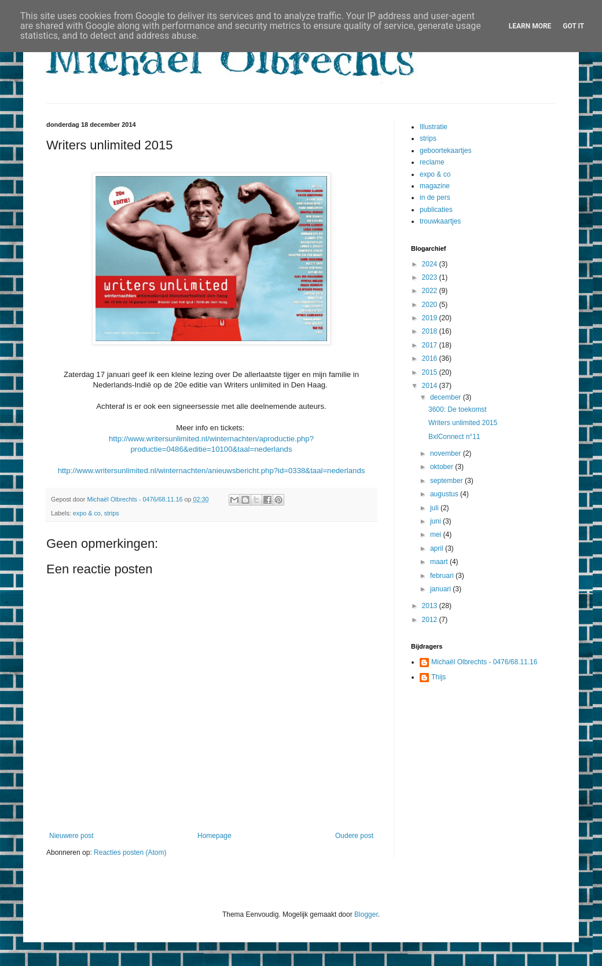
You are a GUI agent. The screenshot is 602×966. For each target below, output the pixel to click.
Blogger (366, 914)
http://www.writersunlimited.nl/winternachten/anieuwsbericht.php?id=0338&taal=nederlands (211, 470)
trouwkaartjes (440, 221)
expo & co (87, 513)
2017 (430, 345)
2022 (430, 291)
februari (443, 576)
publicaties (436, 210)
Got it (573, 26)
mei (436, 534)
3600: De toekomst (457, 409)
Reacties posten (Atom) (130, 852)
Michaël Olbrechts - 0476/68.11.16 (484, 662)
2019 (430, 318)
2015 (430, 372)
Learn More (530, 26)
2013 (430, 606)
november (446, 453)
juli (435, 508)
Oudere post (354, 836)
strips (111, 513)
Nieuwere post (71, 836)
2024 (430, 264)
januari (441, 589)
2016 (430, 358)
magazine (435, 186)
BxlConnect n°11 (454, 437)
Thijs (438, 677)
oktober (442, 467)
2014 (430, 386)
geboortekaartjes (445, 151)
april (437, 548)
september (447, 481)
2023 (430, 277)
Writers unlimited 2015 (462, 423)
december (446, 397)
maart (440, 562)
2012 (430, 620)
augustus (445, 494)
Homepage (214, 836)
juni (436, 521)
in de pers (435, 197)
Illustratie (433, 127)
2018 (430, 331)
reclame (432, 162)
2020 (430, 305)
